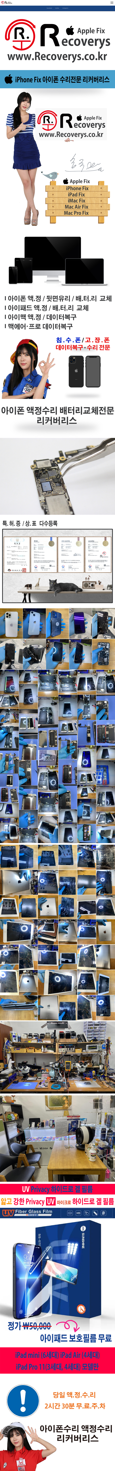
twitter (57, 8)
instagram (65, 8)
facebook (49, 8)
